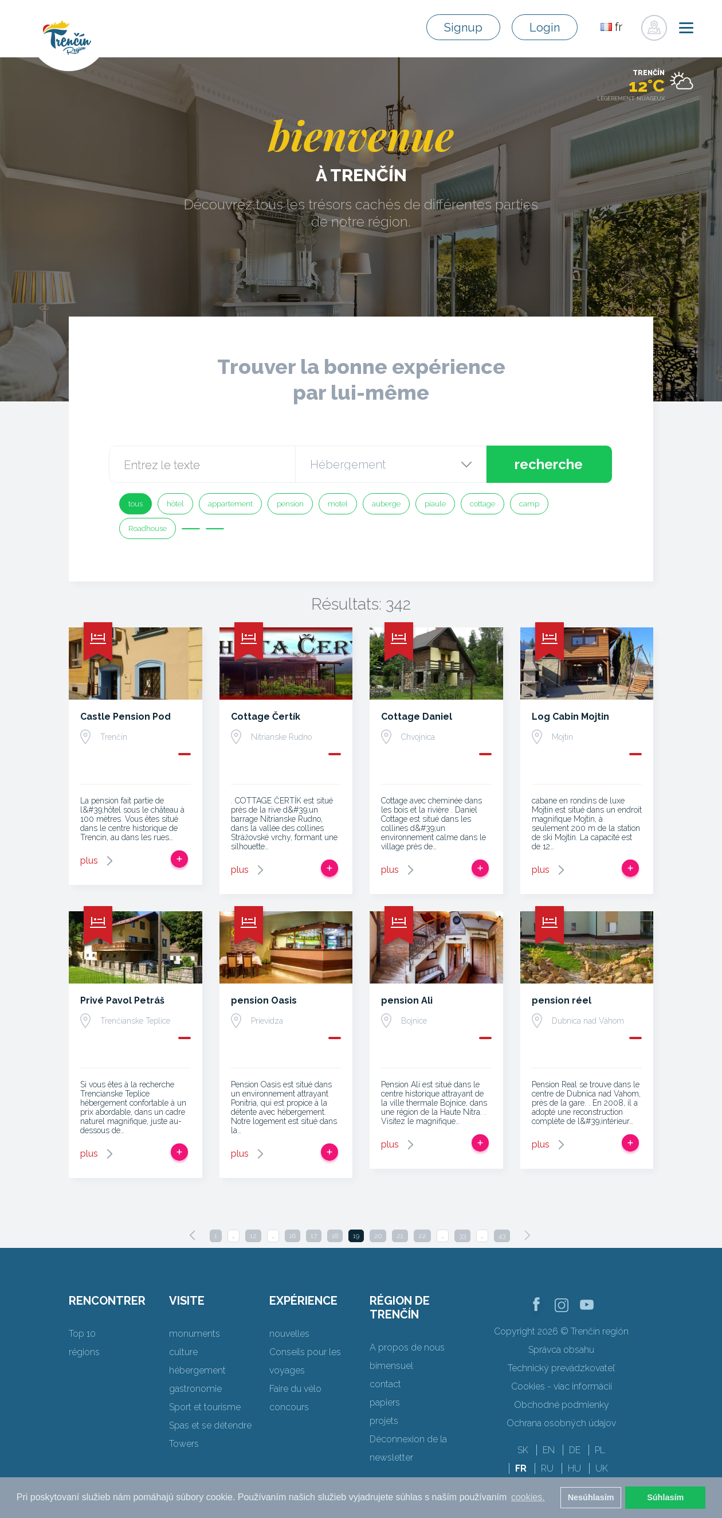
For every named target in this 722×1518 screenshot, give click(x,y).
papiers (385, 1402)
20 (378, 1236)
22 (422, 1236)
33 (462, 1236)
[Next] (527, 1235)
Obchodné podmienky (561, 1404)
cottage (482, 504)
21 (400, 1236)
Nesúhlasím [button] (591, 1497)
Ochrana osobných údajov (561, 1423)
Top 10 (82, 1333)
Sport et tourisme (205, 1407)
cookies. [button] (528, 1497)
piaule (435, 504)
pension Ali (407, 1000)
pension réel (561, 1000)
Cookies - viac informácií (561, 1386)
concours (289, 1407)
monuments (194, 1333)
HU (574, 1468)
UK (601, 1468)
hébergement (197, 1370)
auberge (386, 504)
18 (335, 1236)
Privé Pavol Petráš (122, 1000)
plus (89, 860)
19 (356, 1236)
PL (600, 1450)
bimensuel (391, 1365)
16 (292, 1236)
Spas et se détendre (210, 1425)
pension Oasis (264, 1000)
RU (547, 1468)
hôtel (175, 504)
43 (502, 1236)
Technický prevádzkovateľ (561, 1368)
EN (549, 1450)
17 (314, 1236)
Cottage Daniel (416, 716)
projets (384, 1420)
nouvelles (289, 1333)
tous (135, 504)
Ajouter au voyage (179, 859)
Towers (184, 1443)
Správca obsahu (561, 1349)
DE (574, 1450)
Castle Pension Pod (125, 716)
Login (544, 27)
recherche (549, 464)
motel (338, 504)
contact (385, 1384)
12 (253, 1236)
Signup (463, 27)
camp (529, 504)
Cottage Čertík (265, 716)
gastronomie (195, 1388)
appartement (230, 504)
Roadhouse (147, 528)
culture (183, 1352)
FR (521, 1468)
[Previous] (192, 1235)
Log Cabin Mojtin (570, 716)
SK (522, 1450)
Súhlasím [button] (665, 1497)
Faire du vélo (295, 1388)
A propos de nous (407, 1347)
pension (290, 504)
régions (84, 1352)
